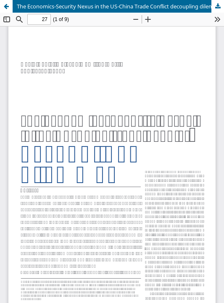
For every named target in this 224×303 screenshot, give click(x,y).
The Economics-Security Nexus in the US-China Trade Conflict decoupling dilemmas (120, 6)
